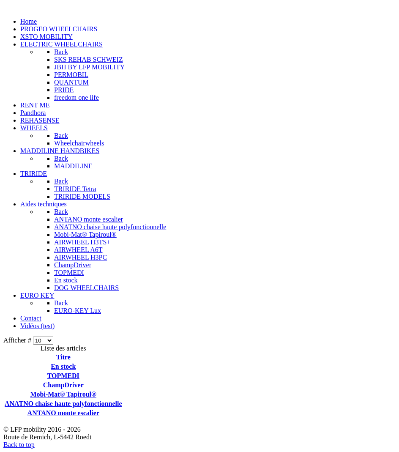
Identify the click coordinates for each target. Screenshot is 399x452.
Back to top (19, 444)
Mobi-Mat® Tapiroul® (63, 394)
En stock (63, 366)
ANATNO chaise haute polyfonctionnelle (63, 403)
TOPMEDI (63, 375)
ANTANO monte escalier (63, 412)
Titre (63, 357)
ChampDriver (63, 385)
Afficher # (18, 340)
